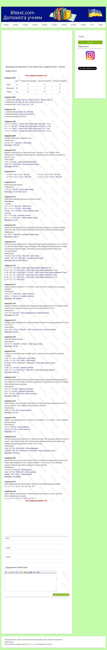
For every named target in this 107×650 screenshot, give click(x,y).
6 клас (54, 25)
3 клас (25, 25)
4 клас (35, 25)
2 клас (15, 25)
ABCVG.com (30, 644)
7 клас (64, 25)
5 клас (44, 25)
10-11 (92, 25)
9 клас (83, 25)
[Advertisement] (36, 49)
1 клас (6, 25)
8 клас (73, 25)
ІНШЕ (101, 25)
